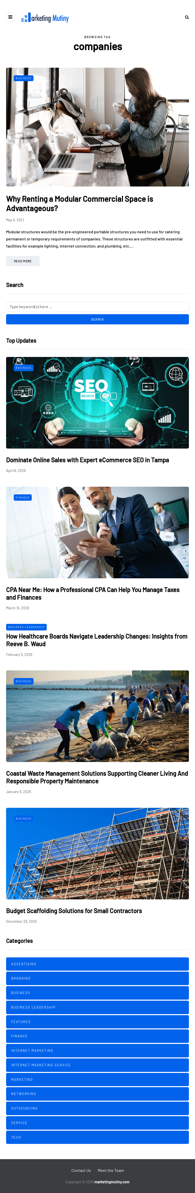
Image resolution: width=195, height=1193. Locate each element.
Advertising (24, 964)
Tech (16, 1137)
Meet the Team (111, 1170)
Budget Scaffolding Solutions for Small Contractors (74, 910)
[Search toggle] (185, 17)
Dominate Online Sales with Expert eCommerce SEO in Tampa (87, 460)
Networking (23, 1094)
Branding (21, 978)
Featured (21, 1022)
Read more (23, 261)
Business (23, 78)
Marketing (22, 1079)
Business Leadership (26, 626)
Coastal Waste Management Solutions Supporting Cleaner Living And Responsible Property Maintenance (97, 777)
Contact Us (81, 1170)
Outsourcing (24, 1108)
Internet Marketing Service (41, 1065)
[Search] (97, 306)
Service (19, 1123)
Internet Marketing (32, 1050)
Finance (23, 497)
